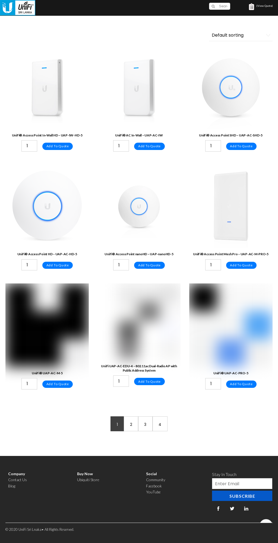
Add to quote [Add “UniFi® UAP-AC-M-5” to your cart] (57, 384)
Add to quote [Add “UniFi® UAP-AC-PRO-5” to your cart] (241, 384)
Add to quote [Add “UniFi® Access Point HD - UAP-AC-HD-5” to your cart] (57, 265)
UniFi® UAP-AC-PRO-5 (230, 373)
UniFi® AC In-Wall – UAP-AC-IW (139, 135)
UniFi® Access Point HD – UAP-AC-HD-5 (47, 254)
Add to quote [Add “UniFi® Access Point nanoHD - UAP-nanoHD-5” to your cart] (149, 265)
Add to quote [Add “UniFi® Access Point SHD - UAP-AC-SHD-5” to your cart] (241, 146)
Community (155, 479)
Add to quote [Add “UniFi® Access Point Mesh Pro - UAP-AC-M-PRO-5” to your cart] (241, 265)
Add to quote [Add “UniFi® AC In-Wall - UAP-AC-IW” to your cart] (149, 146)
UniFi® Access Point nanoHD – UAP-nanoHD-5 (139, 254)
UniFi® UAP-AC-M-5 (47, 373)
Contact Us (17, 479)
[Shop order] (241, 35)
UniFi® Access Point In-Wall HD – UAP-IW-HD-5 (47, 135)
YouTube (153, 492)
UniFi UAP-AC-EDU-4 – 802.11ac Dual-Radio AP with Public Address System (139, 368)
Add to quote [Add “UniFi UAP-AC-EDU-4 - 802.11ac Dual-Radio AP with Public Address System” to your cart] (149, 381)
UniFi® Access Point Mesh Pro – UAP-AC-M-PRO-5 (230, 254)
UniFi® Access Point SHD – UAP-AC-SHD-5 (231, 135)
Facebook (154, 486)
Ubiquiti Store (88, 479)
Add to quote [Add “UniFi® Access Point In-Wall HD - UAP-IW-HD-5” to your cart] (57, 146)
